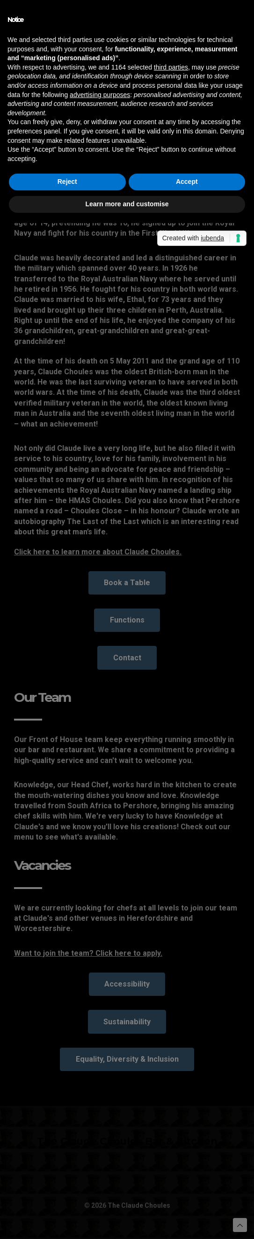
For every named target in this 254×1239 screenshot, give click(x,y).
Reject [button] (67, 181)
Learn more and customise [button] (126, 204)
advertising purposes (100, 94)
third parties (171, 67)
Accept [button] (187, 181)
